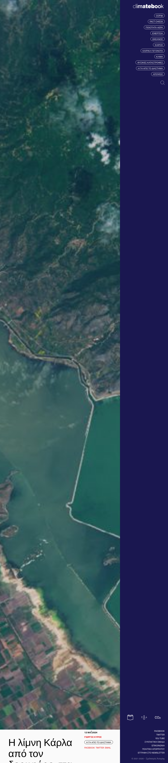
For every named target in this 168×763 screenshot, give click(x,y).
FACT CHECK (156, 21)
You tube (160, 738)
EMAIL (108, 747)
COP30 (159, 15)
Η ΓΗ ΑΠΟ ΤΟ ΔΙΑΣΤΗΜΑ (150, 68)
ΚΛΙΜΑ (159, 56)
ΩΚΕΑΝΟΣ (157, 39)
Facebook (159, 730)
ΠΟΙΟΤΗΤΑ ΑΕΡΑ (154, 27)
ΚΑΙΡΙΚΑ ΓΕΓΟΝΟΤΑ (152, 50)
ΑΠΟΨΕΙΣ (158, 74)
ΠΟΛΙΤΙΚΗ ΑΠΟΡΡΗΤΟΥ (153, 748)
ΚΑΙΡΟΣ (159, 44)
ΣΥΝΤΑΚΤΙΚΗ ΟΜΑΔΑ (155, 741)
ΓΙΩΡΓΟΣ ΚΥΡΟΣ (93, 736)
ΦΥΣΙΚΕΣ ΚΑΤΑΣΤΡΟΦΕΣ (150, 62)
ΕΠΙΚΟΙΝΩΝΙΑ (158, 745)
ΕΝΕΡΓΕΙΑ (157, 33)
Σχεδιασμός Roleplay (155, 758)
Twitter (160, 734)
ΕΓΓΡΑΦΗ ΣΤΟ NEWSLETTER (151, 752)
